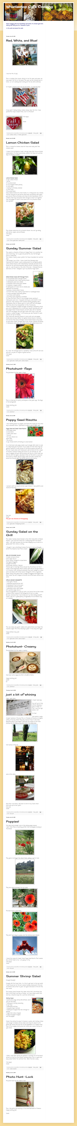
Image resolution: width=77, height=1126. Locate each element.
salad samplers (25, 361)
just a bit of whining (21, 694)
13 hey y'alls (35, 410)
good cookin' (24, 134)
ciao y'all (12, 813)
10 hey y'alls (35, 685)
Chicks (11, 240)
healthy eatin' (22, 240)
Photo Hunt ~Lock (19, 1076)
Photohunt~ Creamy (21, 646)
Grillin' (16, 638)
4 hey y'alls (35, 812)
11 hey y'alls (35, 967)
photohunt (12, 412)
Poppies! (12, 821)
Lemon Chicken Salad (22, 142)
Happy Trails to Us (31, 252)
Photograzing (18, 524)
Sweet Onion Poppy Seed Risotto (27, 958)
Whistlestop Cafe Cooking (29, 7)
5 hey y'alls (35, 133)
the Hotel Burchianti (29, 1108)
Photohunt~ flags (19, 368)
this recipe (13, 112)
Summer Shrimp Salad (23, 976)
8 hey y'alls (35, 522)
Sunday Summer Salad (23, 248)
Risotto (22, 524)
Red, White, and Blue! (21, 40)
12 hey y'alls (36, 637)
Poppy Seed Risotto (21, 420)
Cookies (11, 134)
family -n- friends (17, 134)
